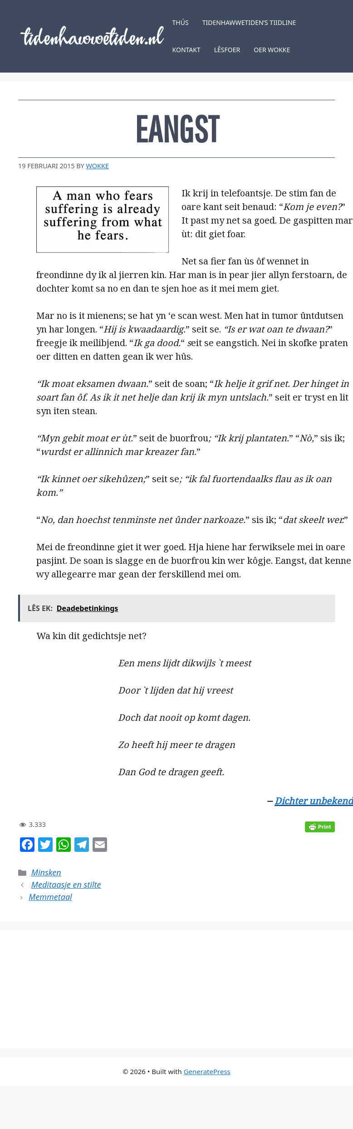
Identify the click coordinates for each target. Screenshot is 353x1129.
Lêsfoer (227, 49)
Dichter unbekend (314, 801)
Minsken (46, 872)
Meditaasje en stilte (66, 884)
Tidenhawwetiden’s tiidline (249, 22)
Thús (180, 22)
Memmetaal (50, 896)
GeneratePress (207, 1071)
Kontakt (186, 49)
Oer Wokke (272, 49)
